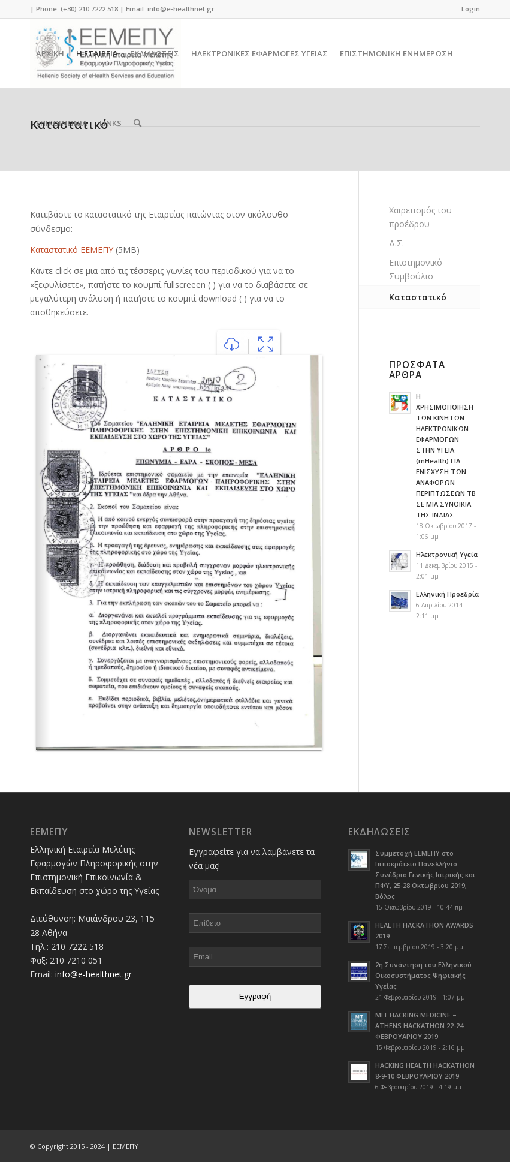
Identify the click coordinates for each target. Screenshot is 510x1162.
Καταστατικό (417, 297)
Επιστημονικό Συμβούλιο (415, 269)
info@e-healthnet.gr (181, 8)
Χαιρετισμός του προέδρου (420, 217)
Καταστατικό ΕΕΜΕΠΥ (71, 249)
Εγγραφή (255, 996)
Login (470, 8)
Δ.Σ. (396, 243)
